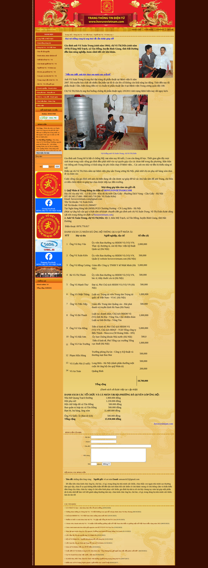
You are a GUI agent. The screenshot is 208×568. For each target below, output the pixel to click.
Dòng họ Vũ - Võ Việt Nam (83, 34)
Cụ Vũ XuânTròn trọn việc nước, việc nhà (80, 557)
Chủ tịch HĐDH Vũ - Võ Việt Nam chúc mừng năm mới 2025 (86, 518)
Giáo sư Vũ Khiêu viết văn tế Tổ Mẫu (78, 549)
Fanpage (160, 29)
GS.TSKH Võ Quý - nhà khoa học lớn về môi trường (83, 510)
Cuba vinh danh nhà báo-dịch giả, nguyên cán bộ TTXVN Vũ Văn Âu (89, 530)
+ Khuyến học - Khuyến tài (45, 92)
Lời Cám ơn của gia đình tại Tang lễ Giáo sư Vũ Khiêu (84, 545)
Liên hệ (170, 29)
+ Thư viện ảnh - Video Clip (45, 101)
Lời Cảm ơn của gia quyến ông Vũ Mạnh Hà (81, 538)
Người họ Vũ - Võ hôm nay (46, 68)
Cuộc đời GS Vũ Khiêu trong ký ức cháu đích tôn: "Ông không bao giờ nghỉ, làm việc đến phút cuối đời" (101, 553)
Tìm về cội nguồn (43, 51)
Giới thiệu (148, 29)
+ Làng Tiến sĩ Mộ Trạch (44, 39)
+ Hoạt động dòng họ (43, 43)
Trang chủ (136, 29)
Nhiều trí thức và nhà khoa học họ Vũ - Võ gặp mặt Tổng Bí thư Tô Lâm (90, 522)
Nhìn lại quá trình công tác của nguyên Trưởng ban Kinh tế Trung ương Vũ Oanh (93, 534)
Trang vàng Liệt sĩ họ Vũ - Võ (47, 80)
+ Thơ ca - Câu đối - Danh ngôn (47, 97)
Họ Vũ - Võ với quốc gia (45, 84)
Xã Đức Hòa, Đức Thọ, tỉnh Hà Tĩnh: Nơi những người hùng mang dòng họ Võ (92, 561)
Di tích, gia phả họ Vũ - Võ (46, 72)
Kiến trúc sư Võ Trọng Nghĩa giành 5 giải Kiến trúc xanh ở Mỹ (87, 565)
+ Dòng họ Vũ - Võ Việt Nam (46, 47)
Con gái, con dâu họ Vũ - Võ (47, 76)
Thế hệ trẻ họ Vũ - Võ (45, 60)
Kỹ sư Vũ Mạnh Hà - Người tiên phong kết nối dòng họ (84, 542)
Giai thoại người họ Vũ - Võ (47, 64)
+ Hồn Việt (40, 105)
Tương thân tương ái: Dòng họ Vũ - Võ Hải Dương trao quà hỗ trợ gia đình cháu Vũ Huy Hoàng (98, 514)
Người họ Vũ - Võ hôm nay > (104, 34)
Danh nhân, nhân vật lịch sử (47, 55)
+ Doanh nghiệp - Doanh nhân (46, 88)
